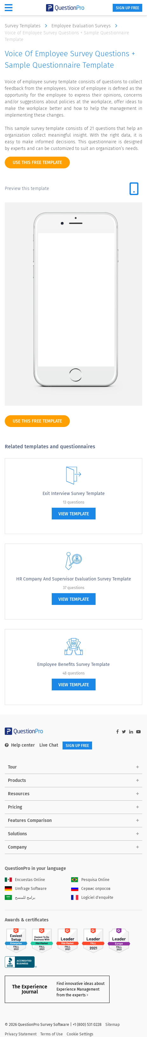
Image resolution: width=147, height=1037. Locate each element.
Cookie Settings (80, 1019)
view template (73, 514)
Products (17, 780)
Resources (19, 793)
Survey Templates (27, 26)
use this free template (37, 162)
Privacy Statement (21, 1019)
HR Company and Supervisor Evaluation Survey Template (73, 579)
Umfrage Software (26, 888)
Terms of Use (51, 1019)
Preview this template (27, 188)
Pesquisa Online (90, 880)
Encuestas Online (25, 880)
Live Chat (48, 745)
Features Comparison (30, 820)
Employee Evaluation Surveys (85, 26)
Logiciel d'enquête (92, 897)
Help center (20, 745)
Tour (12, 767)
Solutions (17, 834)
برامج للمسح (20, 897)
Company (17, 847)
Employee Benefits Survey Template (73, 664)
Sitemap (112, 1010)
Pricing (15, 807)
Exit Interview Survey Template (74, 493)
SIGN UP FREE (127, 8)
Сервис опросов (90, 888)
